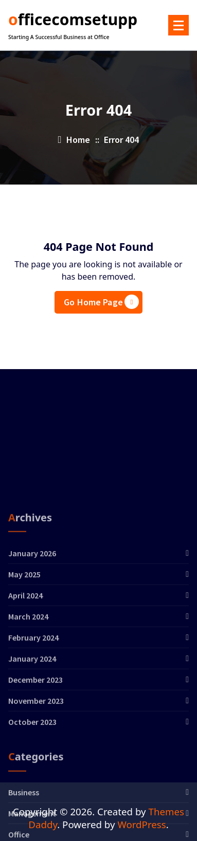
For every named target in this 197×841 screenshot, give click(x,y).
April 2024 (25, 666)
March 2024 (28, 687)
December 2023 (35, 750)
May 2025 (24, 645)
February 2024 (33, 708)
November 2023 (36, 771)
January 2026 (32, 624)
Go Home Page (101, 302)
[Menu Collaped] (178, 25)
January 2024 (32, 729)
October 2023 (32, 793)
